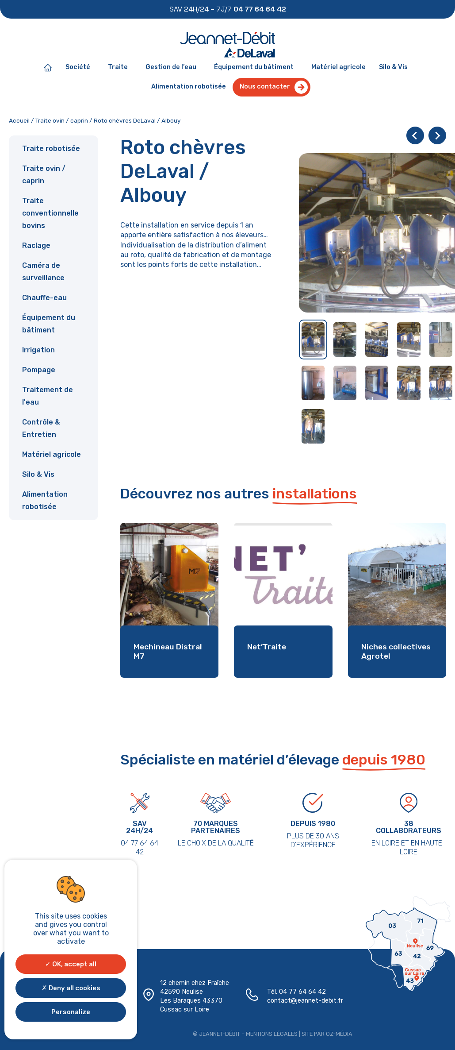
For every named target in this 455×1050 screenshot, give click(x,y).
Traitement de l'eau (47, 396)
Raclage (36, 245)
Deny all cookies (71, 988)
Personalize (70, 1012)
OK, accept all (70, 964)
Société (80, 67)
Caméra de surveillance (43, 271)
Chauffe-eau (44, 297)
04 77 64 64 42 (298, 991)
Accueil (19, 120)
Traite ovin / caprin (61, 120)
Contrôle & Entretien (41, 428)
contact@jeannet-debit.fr (301, 1000)
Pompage (38, 370)
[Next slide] (437, 135)
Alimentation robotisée (188, 86)
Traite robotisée (51, 148)
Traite (120, 67)
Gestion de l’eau (173, 67)
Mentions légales (269, 1031)
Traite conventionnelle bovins (50, 213)
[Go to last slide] (415, 135)
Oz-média (333, 1031)
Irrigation (38, 350)
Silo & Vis (393, 67)
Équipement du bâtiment (256, 67)
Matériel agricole (338, 67)
